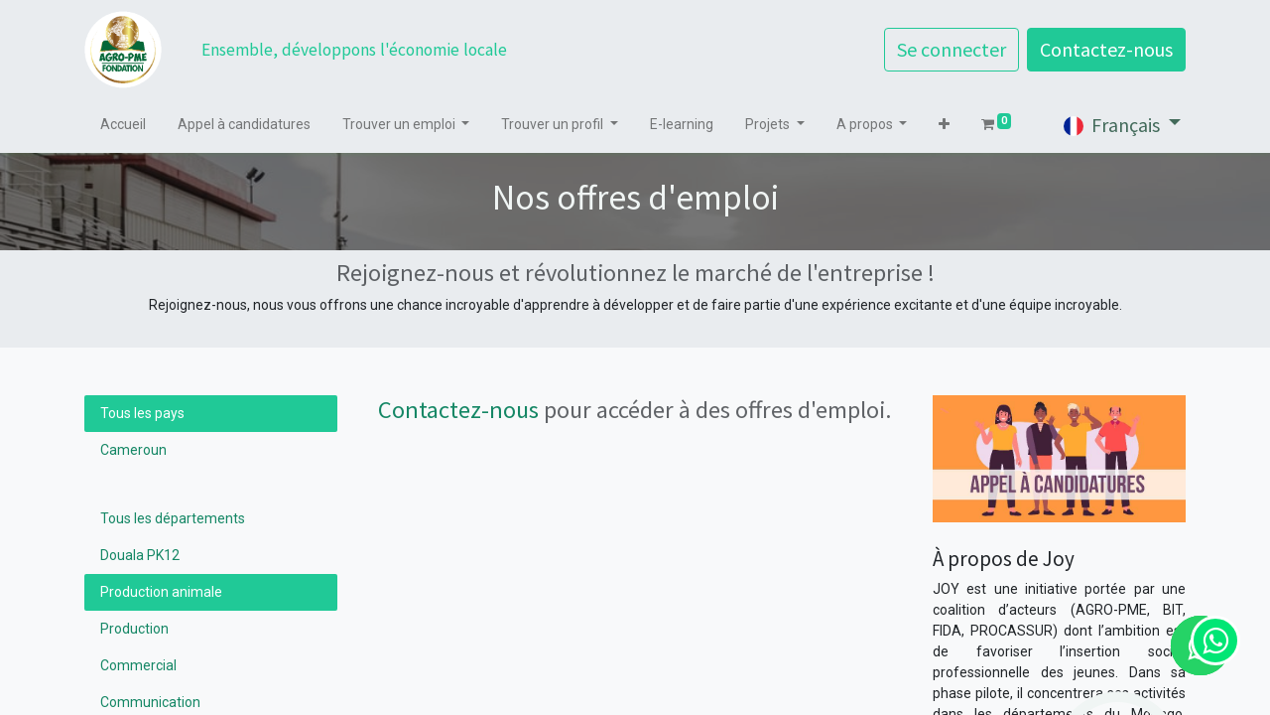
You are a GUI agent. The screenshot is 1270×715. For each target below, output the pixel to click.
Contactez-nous (1106, 49)
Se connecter (951, 49)
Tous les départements (172, 518)
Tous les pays (142, 413)
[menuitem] (123, 124)
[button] (944, 124)
